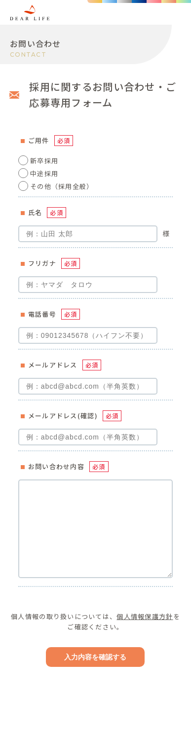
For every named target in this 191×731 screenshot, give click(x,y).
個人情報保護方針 (144, 616)
